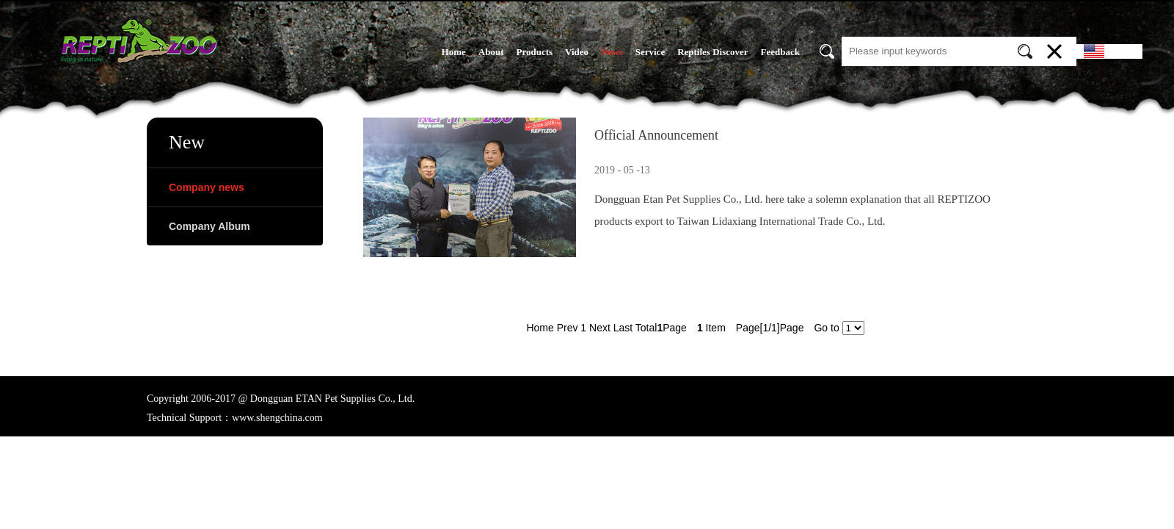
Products (534, 51)
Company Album (209, 226)
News (612, 51)
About (491, 51)
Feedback (780, 51)
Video (576, 51)
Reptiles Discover (712, 51)
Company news (206, 187)
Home (454, 51)
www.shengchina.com (277, 417)
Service (650, 51)
